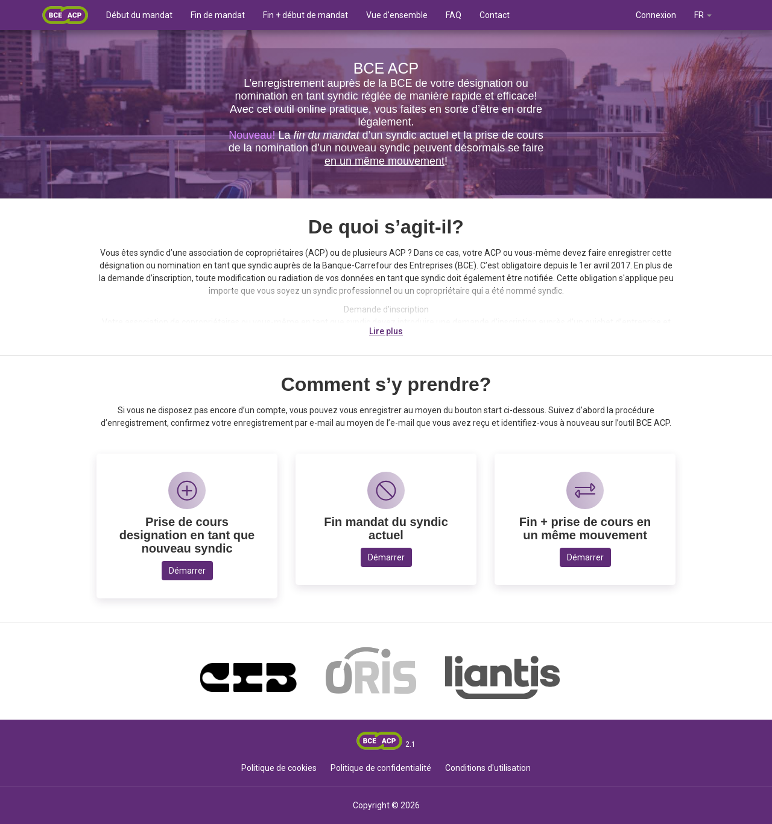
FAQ (453, 15)
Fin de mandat (218, 15)
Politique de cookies (279, 768)
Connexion (656, 15)
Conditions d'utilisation (488, 768)
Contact (494, 15)
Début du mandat (139, 15)
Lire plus (386, 331)
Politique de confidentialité (381, 768)
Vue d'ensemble (397, 15)
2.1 (410, 744)
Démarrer (187, 570)
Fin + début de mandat (305, 15)
